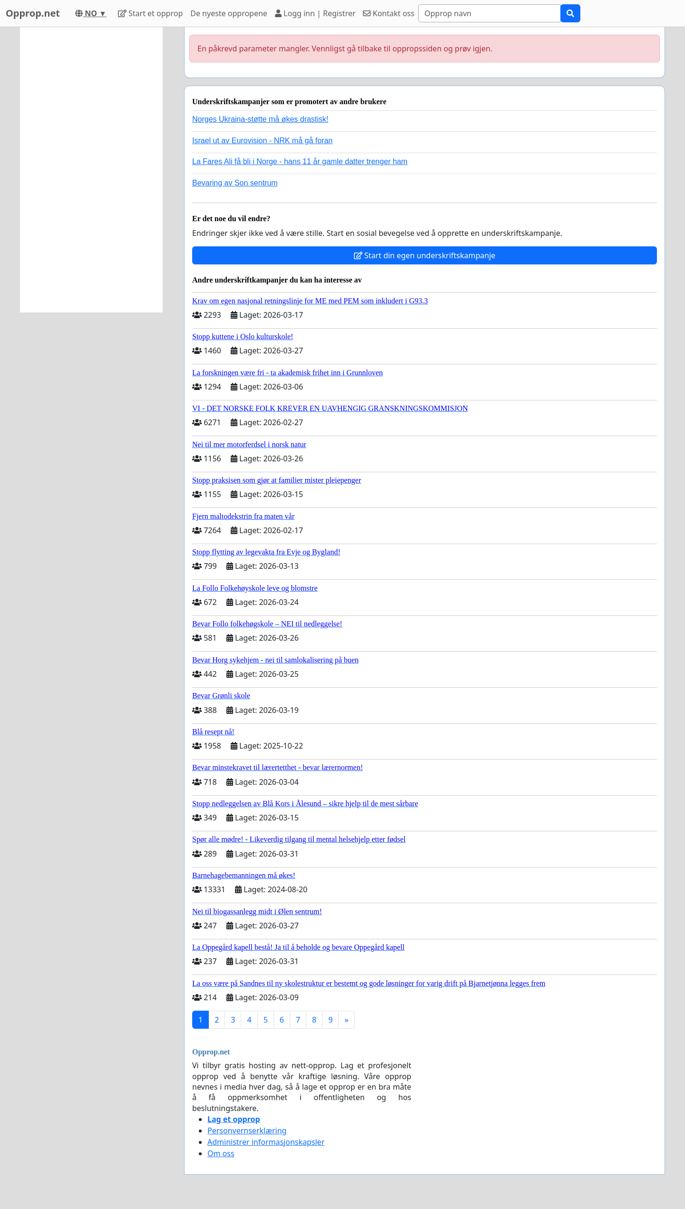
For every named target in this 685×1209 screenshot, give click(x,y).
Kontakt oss (388, 13)
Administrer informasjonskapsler (265, 1142)
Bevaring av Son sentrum (235, 183)
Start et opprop (150, 13)
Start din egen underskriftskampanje (425, 255)
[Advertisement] (91, 169)
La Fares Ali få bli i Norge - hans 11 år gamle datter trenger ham (300, 161)
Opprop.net (33, 13)
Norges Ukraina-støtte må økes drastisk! (260, 119)
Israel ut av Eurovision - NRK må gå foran (262, 140)
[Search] (489, 13)
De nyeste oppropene (228, 13)
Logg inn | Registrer (315, 13)
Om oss (221, 1153)
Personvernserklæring (246, 1130)
